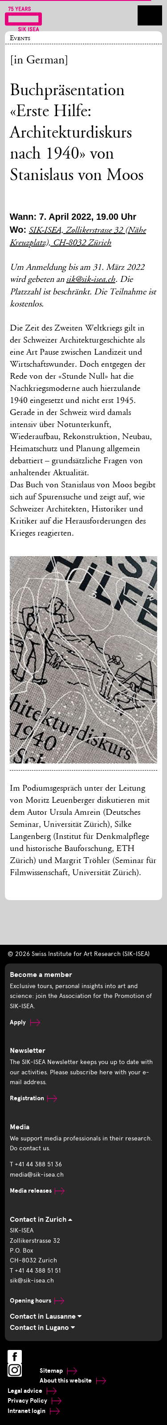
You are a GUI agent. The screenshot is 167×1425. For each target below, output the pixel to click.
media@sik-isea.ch (37, 1174)
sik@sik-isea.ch (90, 280)
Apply (25, 1022)
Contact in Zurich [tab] (41, 1219)
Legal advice (32, 1391)
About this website (73, 1380)
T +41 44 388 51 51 (35, 1270)
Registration (33, 1098)
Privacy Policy (34, 1400)
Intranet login (34, 1411)
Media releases (37, 1190)
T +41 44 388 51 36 (36, 1164)
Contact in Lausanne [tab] (45, 1316)
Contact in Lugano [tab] (42, 1327)
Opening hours (37, 1300)
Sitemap (58, 1371)
